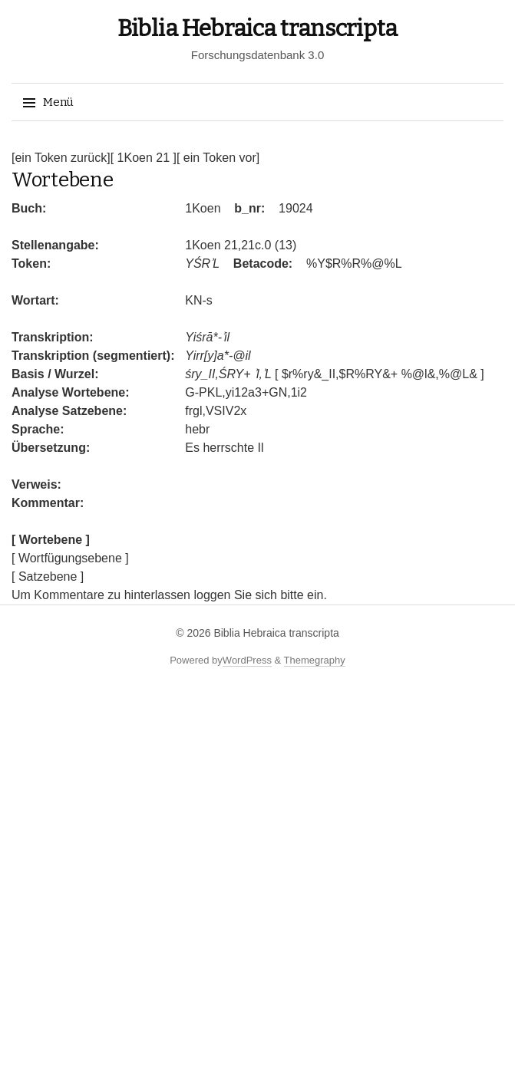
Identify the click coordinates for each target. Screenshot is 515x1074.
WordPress (247, 660)
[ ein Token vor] (218, 157)
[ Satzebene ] (48, 576)
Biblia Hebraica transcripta (257, 28)
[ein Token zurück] (61, 157)
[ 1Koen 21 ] (144, 157)
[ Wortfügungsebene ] (70, 558)
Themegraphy (314, 660)
